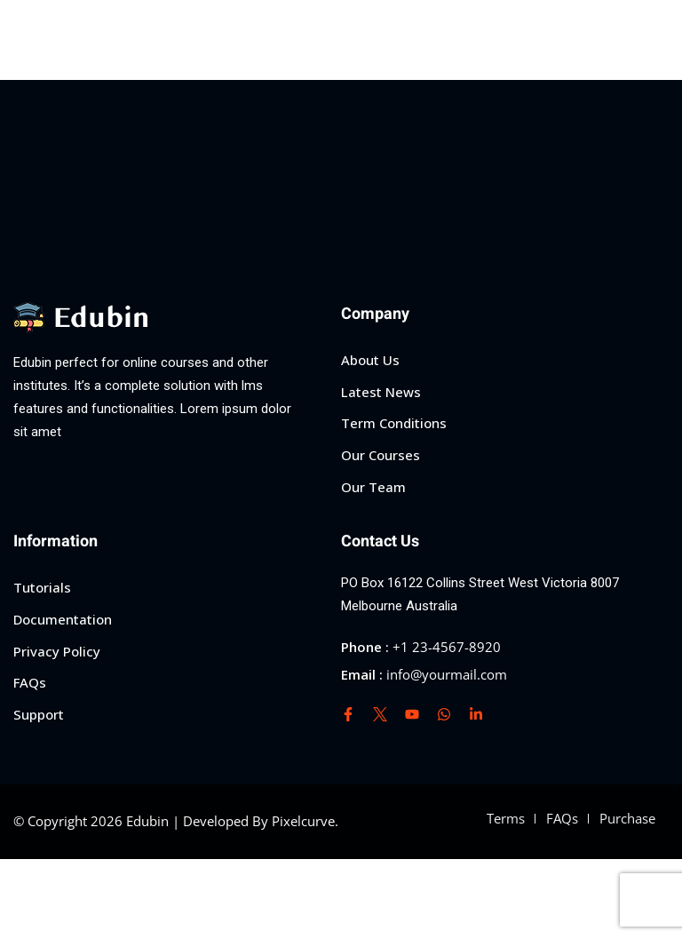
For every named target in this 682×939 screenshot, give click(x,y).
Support (38, 714)
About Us (370, 360)
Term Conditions (394, 423)
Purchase (627, 818)
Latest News (381, 392)
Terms (506, 818)
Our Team (373, 487)
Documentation (62, 619)
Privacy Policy (56, 651)
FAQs (29, 682)
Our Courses (380, 455)
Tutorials (42, 587)
